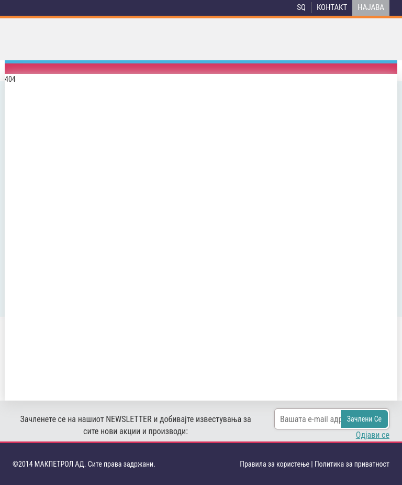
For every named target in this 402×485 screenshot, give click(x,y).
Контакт (332, 7)
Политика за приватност (352, 464)
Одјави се (372, 435)
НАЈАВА (371, 7)
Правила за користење (274, 464)
